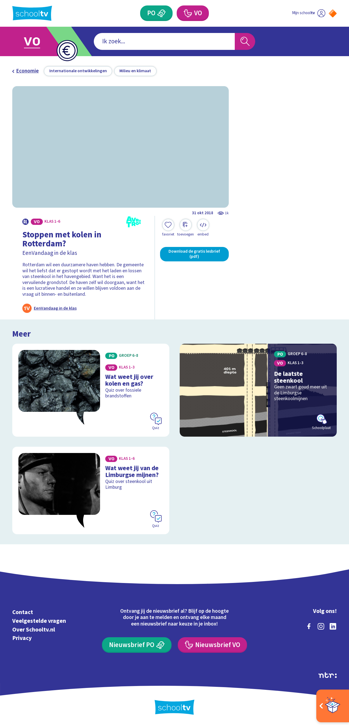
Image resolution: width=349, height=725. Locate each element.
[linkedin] (333, 626)
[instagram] (321, 626)
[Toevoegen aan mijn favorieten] (168, 228)
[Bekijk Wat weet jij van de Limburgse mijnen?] (91, 490)
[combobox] (164, 41)
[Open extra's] (332, 706)
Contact (22, 612)
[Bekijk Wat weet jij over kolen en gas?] (91, 390)
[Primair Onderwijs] (156, 13)
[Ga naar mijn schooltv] (308, 13)
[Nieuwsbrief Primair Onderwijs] (137, 645)
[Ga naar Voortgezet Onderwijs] (38, 41)
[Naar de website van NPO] (333, 13)
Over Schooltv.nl (33, 630)
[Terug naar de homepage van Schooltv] (32, 13)
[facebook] (309, 626)
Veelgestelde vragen (39, 621)
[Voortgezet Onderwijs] (193, 13)
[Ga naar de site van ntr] (327, 675)
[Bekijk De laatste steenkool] (258, 390)
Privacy (22, 638)
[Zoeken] (245, 41)
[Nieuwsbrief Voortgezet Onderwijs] (212, 645)
